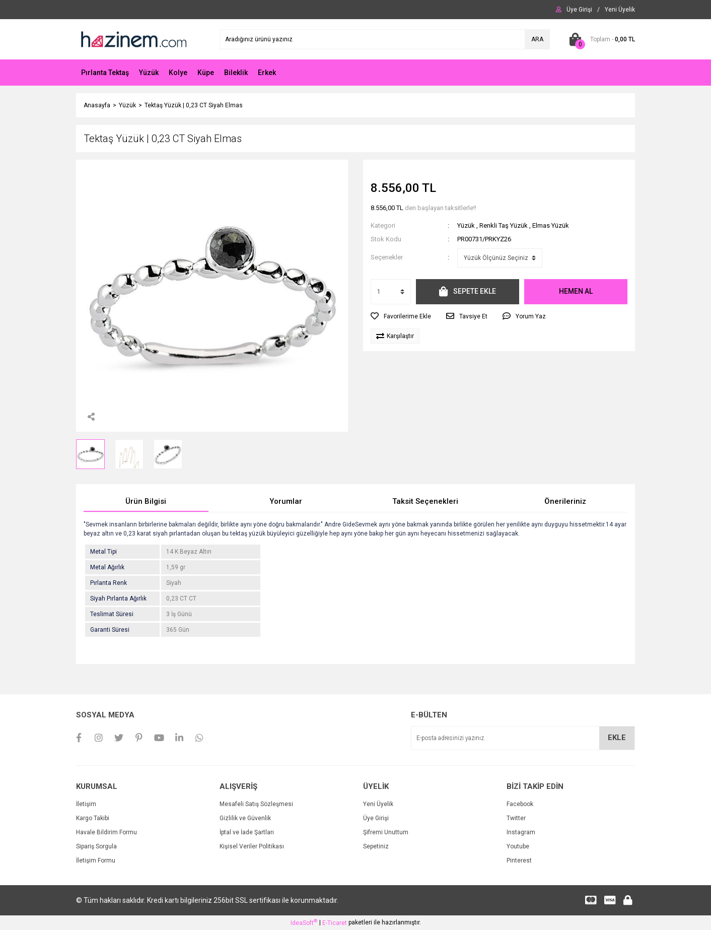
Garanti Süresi (109, 629)
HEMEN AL (576, 291)
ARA (537, 39)
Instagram (521, 832)
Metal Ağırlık (107, 567)
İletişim (86, 804)
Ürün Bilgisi (145, 501)
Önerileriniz (565, 501)
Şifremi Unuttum (385, 832)
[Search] (385, 39)
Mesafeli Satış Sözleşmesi (256, 804)
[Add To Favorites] (401, 316)
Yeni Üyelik (378, 804)
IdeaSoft (304, 922)
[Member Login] (579, 9)
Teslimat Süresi (111, 614)
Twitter (516, 818)
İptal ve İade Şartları (247, 832)
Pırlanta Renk (108, 582)
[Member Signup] (620, 9)
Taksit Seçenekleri (425, 501)
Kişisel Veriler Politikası (252, 846)
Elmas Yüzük (550, 225)
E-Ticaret (334, 922)
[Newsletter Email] (522, 738)
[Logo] (133, 38)
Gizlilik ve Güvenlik (245, 818)
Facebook (520, 804)
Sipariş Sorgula (96, 846)
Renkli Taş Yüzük (503, 225)
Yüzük (466, 225)
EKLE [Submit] (617, 737)
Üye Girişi (376, 818)
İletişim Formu (95, 860)
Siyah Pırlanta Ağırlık (118, 598)
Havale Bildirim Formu (106, 832)
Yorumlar (285, 501)
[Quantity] (391, 291)
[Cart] (600, 39)
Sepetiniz (376, 846)
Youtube (518, 846)
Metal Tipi (103, 551)
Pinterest (519, 860)
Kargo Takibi (92, 818)
